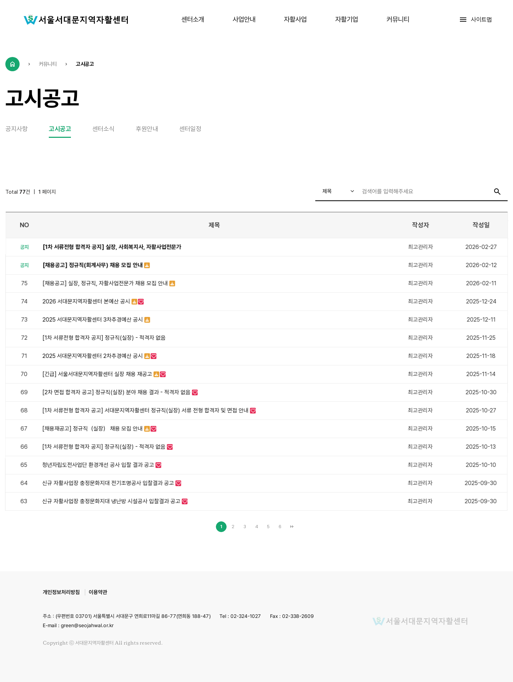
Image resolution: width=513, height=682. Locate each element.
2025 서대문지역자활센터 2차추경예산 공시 (93, 356)
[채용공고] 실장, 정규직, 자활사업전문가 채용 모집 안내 (106, 283)
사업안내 (244, 19)
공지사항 (16, 128)
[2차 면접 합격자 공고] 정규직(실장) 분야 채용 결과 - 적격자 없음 (117, 392)
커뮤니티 (398, 19)
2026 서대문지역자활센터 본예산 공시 (87, 301)
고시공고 (60, 128)
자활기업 (346, 19)
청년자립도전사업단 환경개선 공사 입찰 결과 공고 (99, 465)
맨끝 (291, 526)
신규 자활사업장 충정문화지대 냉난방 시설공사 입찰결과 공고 (112, 501)
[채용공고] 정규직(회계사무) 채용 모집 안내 (93, 265)
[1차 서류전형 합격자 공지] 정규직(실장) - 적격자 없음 (104, 337)
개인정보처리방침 (61, 592)
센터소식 (103, 128)
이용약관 (98, 592)
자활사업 (295, 19)
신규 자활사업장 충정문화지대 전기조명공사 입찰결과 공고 (109, 483)
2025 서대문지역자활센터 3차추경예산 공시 (94, 319)
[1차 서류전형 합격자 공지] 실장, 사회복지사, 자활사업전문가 (112, 247)
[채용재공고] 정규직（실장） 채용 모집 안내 (93, 428)
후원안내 (147, 128)
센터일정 (190, 128)
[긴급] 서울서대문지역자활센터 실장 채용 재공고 (98, 374)
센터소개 (192, 19)
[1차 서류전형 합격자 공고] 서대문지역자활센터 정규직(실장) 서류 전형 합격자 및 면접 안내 (146, 410)
